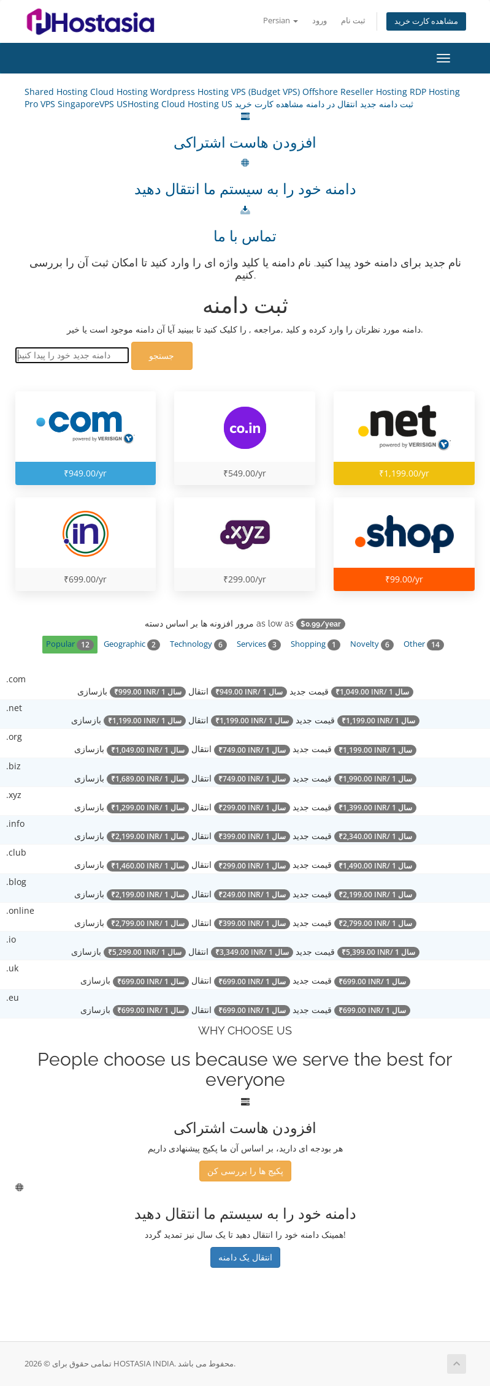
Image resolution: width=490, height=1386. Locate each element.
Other (424, 644)
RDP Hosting (435, 91)
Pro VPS (41, 104)
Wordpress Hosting (190, 91)
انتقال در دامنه (331, 104)
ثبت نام (353, 20)
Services (259, 644)
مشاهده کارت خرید (426, 21)
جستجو (161, 355)
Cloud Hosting (120, 91)
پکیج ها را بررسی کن (245, 1171)
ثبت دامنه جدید (385, 104)
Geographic (132, 644)
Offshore (321, 91)
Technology (198, 644)
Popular (70, 644)
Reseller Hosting (375, 91)
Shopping (315, 644)
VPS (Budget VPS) (266, 91)
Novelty (372, 644)
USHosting (139, 104)
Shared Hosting (57, 91)
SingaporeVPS (87, 104)
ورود (319, 20)
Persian (280, 20)
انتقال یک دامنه (245, 1257)
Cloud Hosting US (198, 104)
